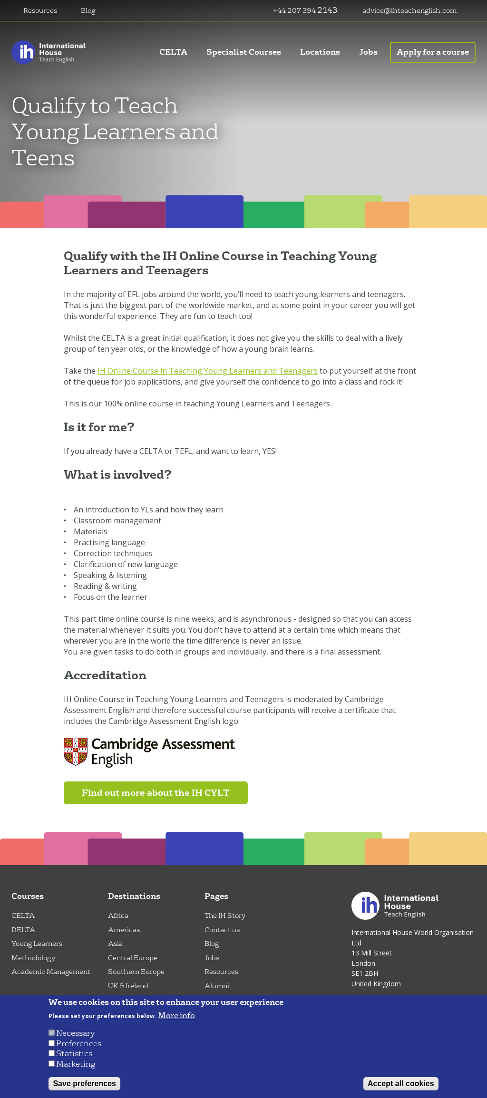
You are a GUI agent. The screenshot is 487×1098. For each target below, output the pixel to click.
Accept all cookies (401, 1083)
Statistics (74, 1053)
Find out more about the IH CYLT (156, 793)
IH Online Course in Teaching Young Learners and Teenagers (207, 371)
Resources (40, 11)
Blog (88, 11)
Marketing (76, 1064)
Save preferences (84, 1083)
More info (176, 1015)
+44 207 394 (295, 11)
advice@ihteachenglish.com (409, 11)
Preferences (78, 1043)
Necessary (75, 1033)
